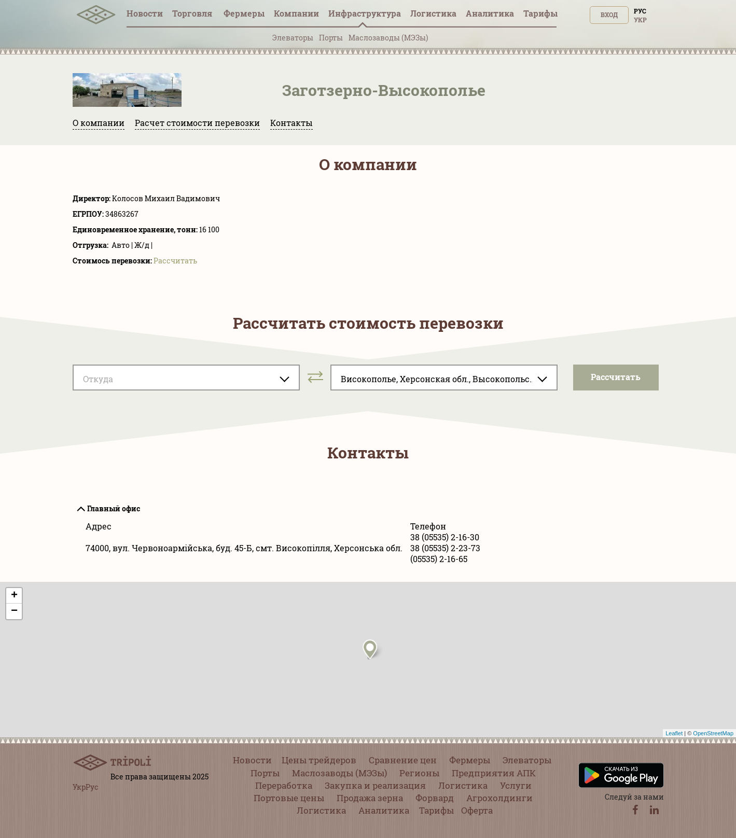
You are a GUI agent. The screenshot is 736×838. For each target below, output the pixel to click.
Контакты (291, 122)
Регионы (419, 773)
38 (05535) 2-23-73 (445, 547)
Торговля (193, 13)
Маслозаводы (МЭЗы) (388, 38)
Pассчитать (175, 261)
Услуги (516, 785)
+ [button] (14, 596)
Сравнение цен (403, 760)
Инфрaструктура (364, 13)
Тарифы (540, 13)
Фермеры (244, 13)
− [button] (14, 611)
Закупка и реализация (375, 785)
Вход (609, 14)
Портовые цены (289, 798)
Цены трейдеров (319, 760)
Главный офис (113, 508)
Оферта (477, 810)
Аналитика (490, 13)
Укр (640, 20)
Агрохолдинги (499, 798)
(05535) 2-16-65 (438, 558)
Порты (331, 38)
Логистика (433, 13)
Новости (145, 13)
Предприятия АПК (494, 773)
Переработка (283, 785)
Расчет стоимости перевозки (197, 122)
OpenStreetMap (713, 733)
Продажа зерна (370, 798)
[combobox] (186, 377)
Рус (640, 11)
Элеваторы (292, 38)
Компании (296, 13)
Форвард (434, 798)
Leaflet (674, 733)
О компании (98, 122)
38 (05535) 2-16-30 (444, 537)
